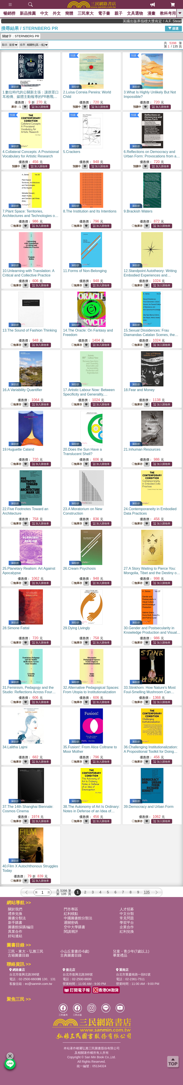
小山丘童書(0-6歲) (74, 951)
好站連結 (15, 936)
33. (149, 692)
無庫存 (16, 226)
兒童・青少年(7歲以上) (131, 951)
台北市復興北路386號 (24, 974)
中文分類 (127, 914)
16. (22, 390)
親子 (119, 13)
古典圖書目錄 (71, 955)
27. (152, 573)
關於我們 (15, 909)
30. (152, 632)
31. (29, 692)
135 (147, 892)
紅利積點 (71, 914)
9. (138, 211)
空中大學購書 (74, 927)
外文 (57, 13)
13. (29, 330)
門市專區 (71, 909)
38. (91, 811)
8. (90, 211)
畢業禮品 (120, 955)
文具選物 (135, 13)
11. (85, 271)
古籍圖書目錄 (18, 955)
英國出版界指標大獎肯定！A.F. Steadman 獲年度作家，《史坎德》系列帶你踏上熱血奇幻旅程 (162, 21)
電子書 (104, 13)
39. (148, 807)
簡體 (69, 13)
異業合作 (15, 931)
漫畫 (151, 13)
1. (30, 96)
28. (15, 628)
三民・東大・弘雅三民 (25, 951)
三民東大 (86, 13)
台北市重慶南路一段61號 (133, 974)
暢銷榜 (9, 13)
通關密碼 (71, 922)
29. (76, 628)
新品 (28, 13)
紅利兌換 (127, 931)
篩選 (173, 28)
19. (18, 449)
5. (71, 152)
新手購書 (15, 922)
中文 (44, 13)
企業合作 (127, 927)
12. (150, 275)
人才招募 (127, 909)
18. (139, 390)
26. (79, 568)
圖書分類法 (17, 918)
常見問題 (127, 918)
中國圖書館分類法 (78, 918)
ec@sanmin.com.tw (38, 984)
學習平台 (127, 922)
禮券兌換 (15, 914)
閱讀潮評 (71, 931)
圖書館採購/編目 (21, 927)
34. (14, 747)
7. (30, 215)
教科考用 (168, 13)
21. (142, 449)
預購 (73, 55)
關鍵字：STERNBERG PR (20, 36)
